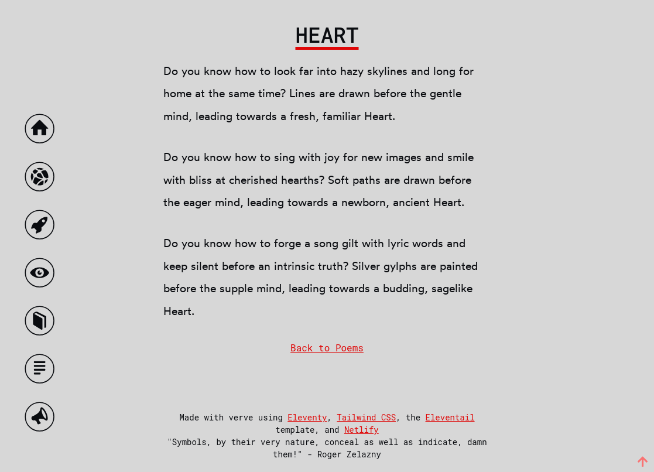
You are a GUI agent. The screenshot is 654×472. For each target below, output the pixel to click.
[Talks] (42, 420)
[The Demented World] (42, 179)
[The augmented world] (42, 275)
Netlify (361, 429)
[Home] (42, 131)
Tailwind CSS (366, 417)
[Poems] (42, 324)
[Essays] (42, 372)
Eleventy (307, 417)
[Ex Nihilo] (42, 227)
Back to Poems (327, 347)
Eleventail (450, 417)
